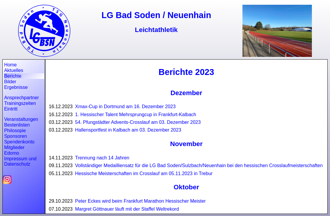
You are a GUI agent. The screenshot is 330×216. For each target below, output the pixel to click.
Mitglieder (14, 147)
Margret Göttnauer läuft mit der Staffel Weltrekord (127, 209)
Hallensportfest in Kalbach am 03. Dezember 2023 (128, 129)
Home (10, 64)
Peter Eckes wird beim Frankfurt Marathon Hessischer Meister (140, 201)
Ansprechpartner (21, 97)
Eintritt (11, 108)
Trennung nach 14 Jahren (102, 157)
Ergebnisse (16, 87)
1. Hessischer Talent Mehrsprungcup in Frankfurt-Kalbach (135, 114)
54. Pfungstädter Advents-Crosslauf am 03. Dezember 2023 (138, 122)
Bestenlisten (17, 124)
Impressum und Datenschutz (20, 161)
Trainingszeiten (20, 103)
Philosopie (15, 130)
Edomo (11, 153)
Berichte (12, 76)
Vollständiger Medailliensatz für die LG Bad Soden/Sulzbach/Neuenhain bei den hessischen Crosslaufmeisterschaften (199, 165)
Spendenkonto (19, 141)
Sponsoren (15, 136)
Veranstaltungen (21, 119)
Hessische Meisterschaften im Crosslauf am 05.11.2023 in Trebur (143, 173)
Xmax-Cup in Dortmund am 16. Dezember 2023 (125, 106)
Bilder (10, 81)
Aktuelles (13, 70)
